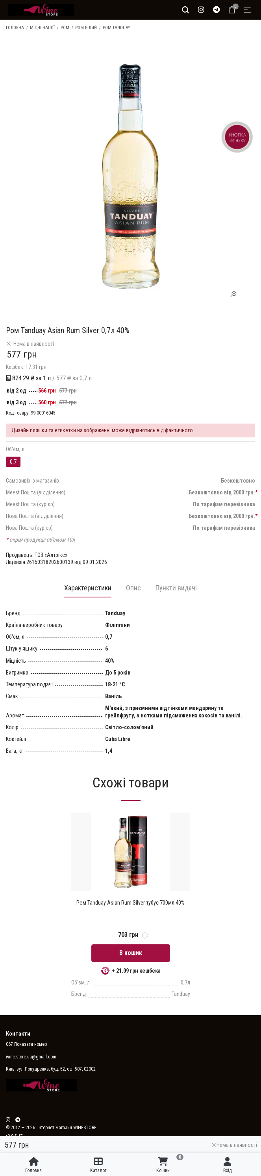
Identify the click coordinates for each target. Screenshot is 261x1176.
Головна (15, 27)
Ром (65, 27)
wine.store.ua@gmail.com (31, 1057)
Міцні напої (42, 27)
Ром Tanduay (116, 27)
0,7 (13, 462)
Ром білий (86, 27)
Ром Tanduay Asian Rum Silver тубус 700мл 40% (130, 903)
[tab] (86, 590)
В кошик (130, 953)
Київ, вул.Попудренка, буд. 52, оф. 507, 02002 (51, 1069)
